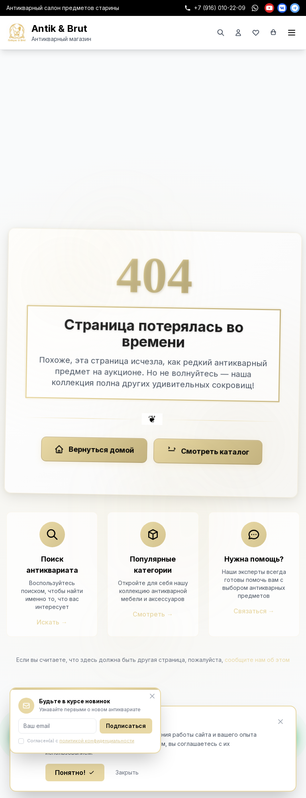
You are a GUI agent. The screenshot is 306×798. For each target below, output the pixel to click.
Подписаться (126, 725)
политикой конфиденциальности (96, 740)
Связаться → (254, 611)
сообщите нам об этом (257, 659)
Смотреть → (153, 614)
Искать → (52, 622)
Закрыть (127, 772)
